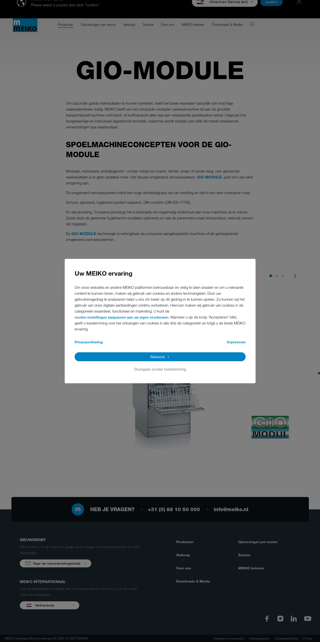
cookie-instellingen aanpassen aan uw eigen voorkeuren (121, 317)
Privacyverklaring (89, 342)
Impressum (236, 342)
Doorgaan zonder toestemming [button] (160, 369)
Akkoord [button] (157, 356)
